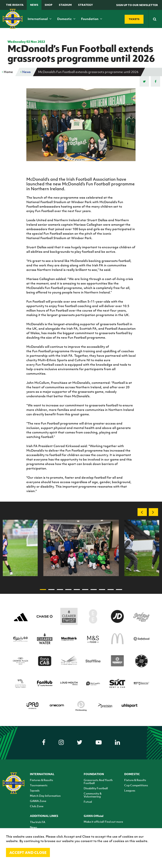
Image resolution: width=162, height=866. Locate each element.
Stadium (65, 5)
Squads (35, 790)
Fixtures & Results (41, 780)
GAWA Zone (38, 801)
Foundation (91, 19)
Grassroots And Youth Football (98, 781)
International (40, 19)
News (34, 5)
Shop (48, 5)
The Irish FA (15, 5)
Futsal (88, 801)
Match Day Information (45, 795)
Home (7, 72)
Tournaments (38, 785)
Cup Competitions (136, 785)
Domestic (66, 19)
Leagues (129, 790)
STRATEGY (85, 5)
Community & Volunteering (92, 795)
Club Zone (36, 806)
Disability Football (96, 788)
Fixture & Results (135, 780)
